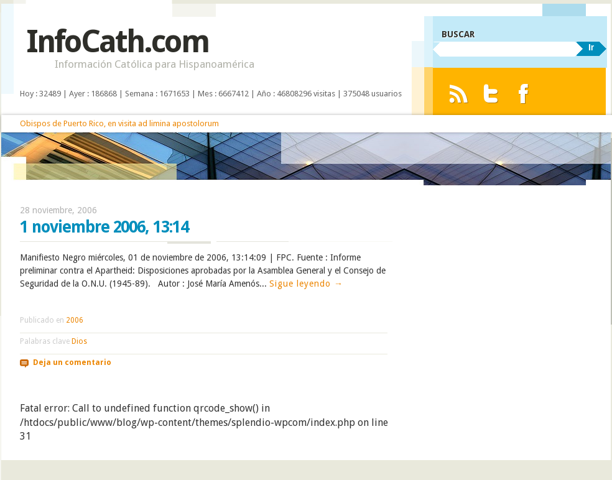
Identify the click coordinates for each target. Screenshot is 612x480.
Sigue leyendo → (306, 283)
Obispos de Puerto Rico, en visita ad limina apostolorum (119, 123)
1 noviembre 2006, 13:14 (104, 227)
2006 (74, 320)
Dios (79, 341)
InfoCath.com (117, 41)
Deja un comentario (72, 362)
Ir (591, 47)
